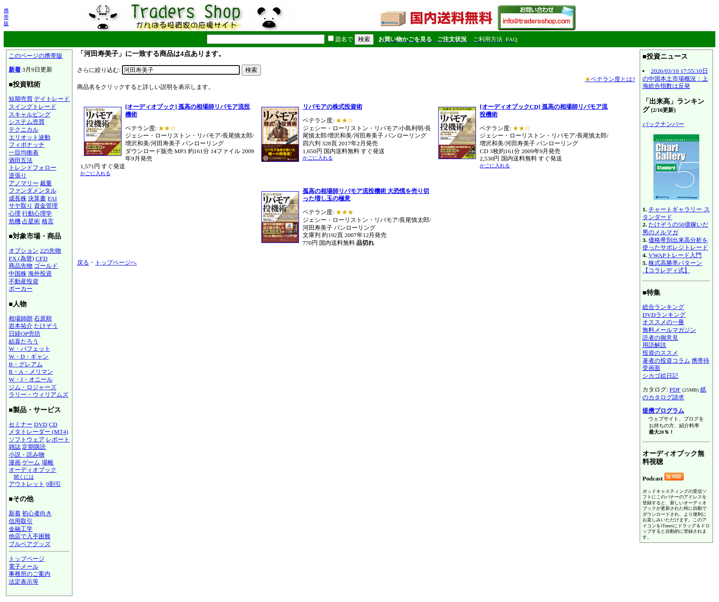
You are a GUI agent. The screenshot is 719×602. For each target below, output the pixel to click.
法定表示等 (24, 581)
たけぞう (46, 325)
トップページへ (116, 262)
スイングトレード (32, 106)
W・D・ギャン (29, 356)
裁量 (46, 183)
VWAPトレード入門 (675, 255)
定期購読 (34, 446)
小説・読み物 (26, 454)
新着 (15, 69)
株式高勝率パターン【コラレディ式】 (672, 267)
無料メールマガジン (669, 329)
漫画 (15, 462)
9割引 (53, 483)
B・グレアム (26, 364)
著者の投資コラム (666, 360)
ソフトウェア (26, 439)
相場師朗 (21, 318)
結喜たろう (24, 341)
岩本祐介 (21, 325)
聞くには (24, 477)
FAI (52, 198)
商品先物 (21, 265)
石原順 (43, 318)
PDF (674, 389)
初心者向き (37, 513)
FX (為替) (21, 258)
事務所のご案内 (29, 573)
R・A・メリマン (31, 371)
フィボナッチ (26, 144)
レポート (58, 439)
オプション (24, 250)
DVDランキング (664, 314)
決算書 (37, 198)
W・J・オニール (31, 379)
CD (53, 424)
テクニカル (24, 129)
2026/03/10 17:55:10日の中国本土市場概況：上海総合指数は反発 (675, 78)
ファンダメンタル (32, 190)
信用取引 (21, 521)
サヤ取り (21, 205)
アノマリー (24, 183)
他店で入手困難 (29, 536)
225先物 (50, 250)
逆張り (18, 175)
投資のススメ (660, 352)
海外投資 (40, 273)
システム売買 (26, 121)
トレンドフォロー (32, 167)
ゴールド (46, 265)
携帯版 (6, 17)
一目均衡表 (24, 152)
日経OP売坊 (24, 333)
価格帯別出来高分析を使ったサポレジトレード (675, 244)
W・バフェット (29, 348)
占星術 (31, 221)
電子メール (24, 566)
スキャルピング (29, 114)
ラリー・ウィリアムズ (38, 394)
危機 (15, 221)
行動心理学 (37, 213)
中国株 (18, 273)
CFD (42, 258)
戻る (83, 262)
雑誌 (15, 446)
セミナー (21, 424)
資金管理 (46, 205)
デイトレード (52, 98)
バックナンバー (663, 124)
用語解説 (654, 345)
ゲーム (31, 462)
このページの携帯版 (35, 55)
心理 (15, 213)
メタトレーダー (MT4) (38, 431)
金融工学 (21, 528)
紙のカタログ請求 (674, 393)
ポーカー (21, 288)
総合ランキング (663, 307)
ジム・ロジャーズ (32, 387)
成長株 (18, 198)
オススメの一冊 (663, 322)
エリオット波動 (29, 137)
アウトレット (26, 483)
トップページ (26, 558)
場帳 (48, 462)
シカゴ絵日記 (660, 375)
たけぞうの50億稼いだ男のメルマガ (675, 228)
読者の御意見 (660, 337)
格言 (48, 221)
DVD (40, 424)
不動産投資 (24, 281)
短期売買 (21, 98)
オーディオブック (32, 469)
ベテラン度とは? (610, 79)
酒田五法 (21, 160)
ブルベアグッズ (29, 544)
